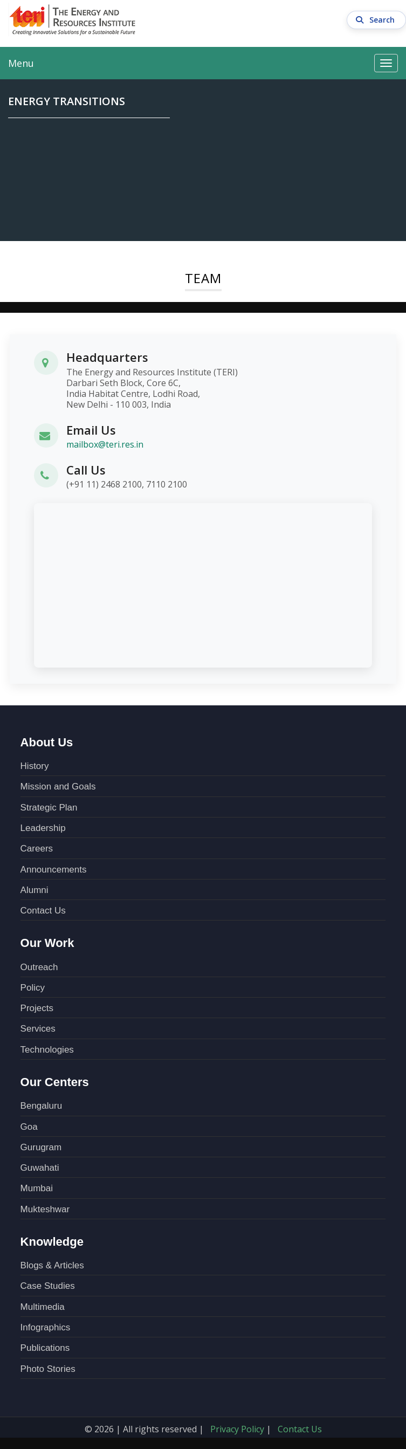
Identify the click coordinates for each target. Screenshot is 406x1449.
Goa (29, 1127)
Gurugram (41, 1147)
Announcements (53, 869)
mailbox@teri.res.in (104, 444)
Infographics (45, 1327)
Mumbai (36, 1188)
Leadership (43, 828)
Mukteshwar (45, 1209)
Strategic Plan (49, 807)
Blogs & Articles (52, 1265)
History (34, 766)
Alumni (34, 890)
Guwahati (39, 1168)
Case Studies (47, 1286)
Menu (21, 63)
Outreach (39, 967)
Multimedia (42, 1307)
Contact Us (43, 910)
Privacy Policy (237, 1429)
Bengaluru (41, 1106)
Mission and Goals (58, 786)
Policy (32, 988)
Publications (45, 1348)
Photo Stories (47, 1369)
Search (376, 20)
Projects (36, 1008)
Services (38, 1029)
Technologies (47, 1050)
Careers (36, 848)
